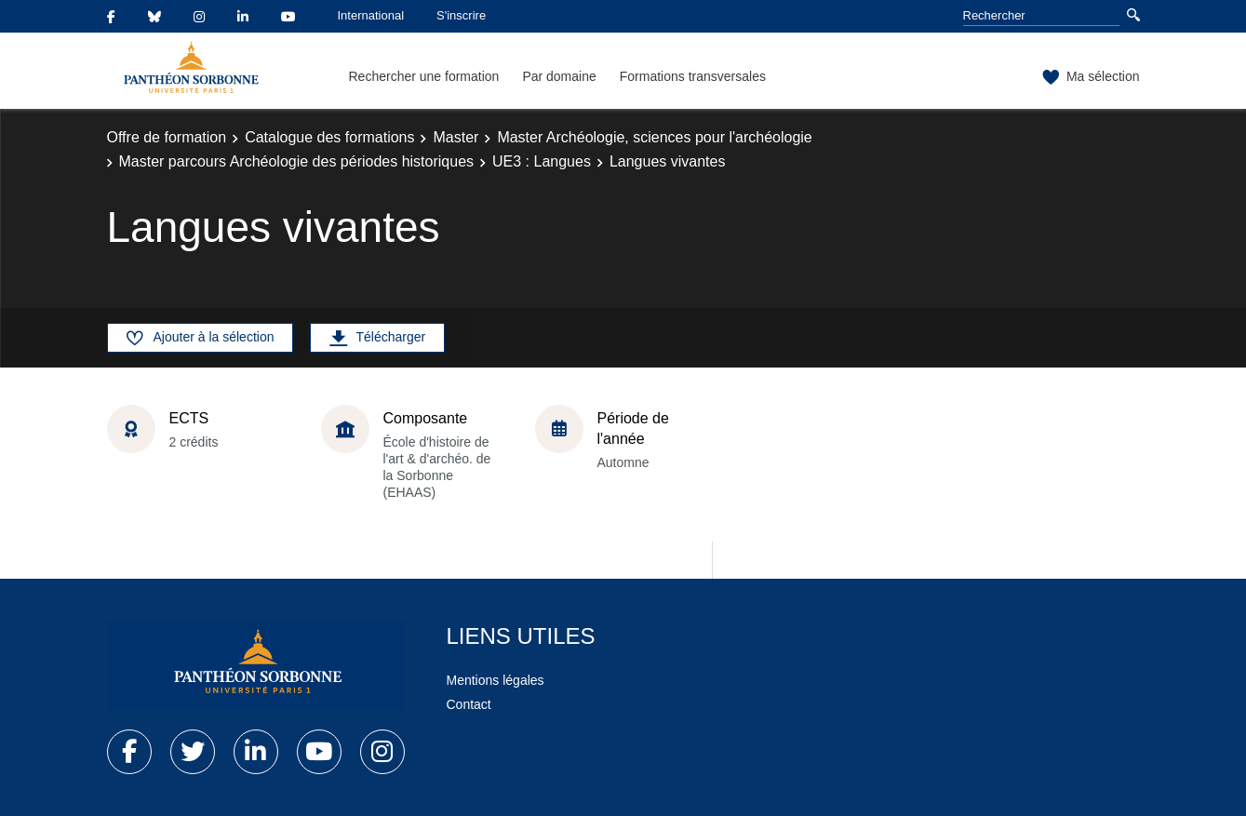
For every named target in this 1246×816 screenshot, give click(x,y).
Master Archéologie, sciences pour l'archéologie (654, 137)
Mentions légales (495, 680)
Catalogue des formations (329, 137)
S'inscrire (461, 15)
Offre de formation (167, 137)
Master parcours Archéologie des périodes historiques (297, 161)
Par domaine (559, 76)
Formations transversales (693, 76)
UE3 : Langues (541, 161)
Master (455, 137)
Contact (469, 704)
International (371, 15)
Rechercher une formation (424, 76)
